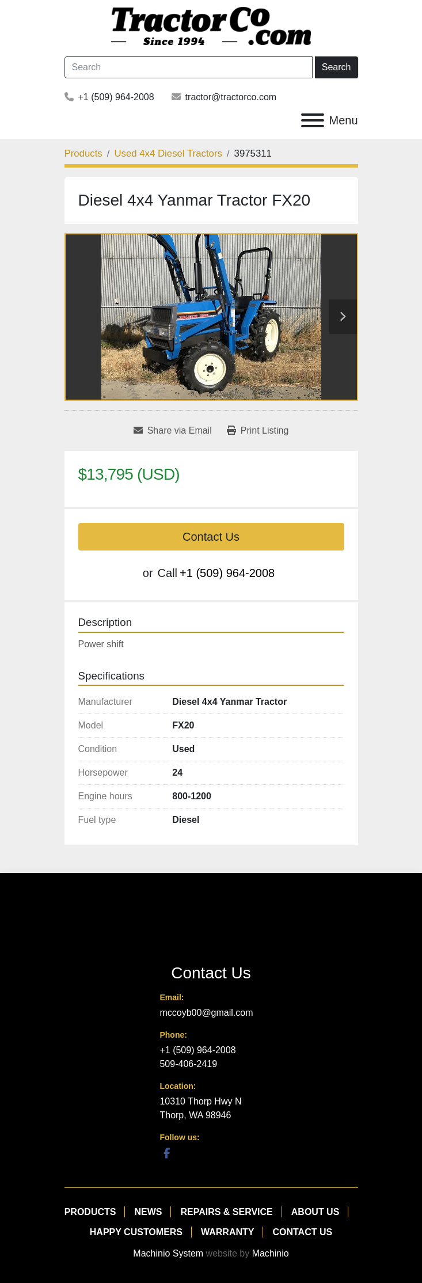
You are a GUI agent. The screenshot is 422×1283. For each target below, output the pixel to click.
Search (336, 67)
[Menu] (312, 120)
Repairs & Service (226, 1212)
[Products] (83, 153)
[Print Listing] (257, 431)
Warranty (227, 1232)
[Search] (188, 67)
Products (90, 1212)
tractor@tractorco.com (231, 97)
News (148, 1212)
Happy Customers (136, 1232)
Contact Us (211, 536)
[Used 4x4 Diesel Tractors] (168, 153)
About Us (315, 1212)
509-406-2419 (188, 1064)
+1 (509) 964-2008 (116, 97)
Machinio (270, 1253)
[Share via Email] (172, 431)
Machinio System (168, 1253)
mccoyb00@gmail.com (206, 1013)
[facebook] (166, 1153)
